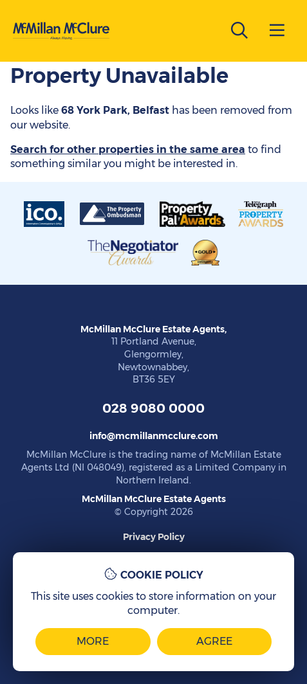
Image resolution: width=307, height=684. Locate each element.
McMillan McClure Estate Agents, (153, 329)
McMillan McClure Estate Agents (154, 499)
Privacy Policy (154, 537)
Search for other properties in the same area (127, 149)
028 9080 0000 (153, 408)
